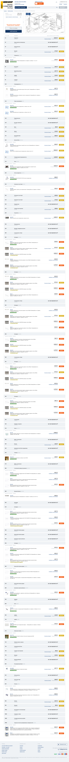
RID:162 (11, 570)
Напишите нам (63, 744)
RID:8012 (11, 472)
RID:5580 (11, 188)
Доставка (21, 745)
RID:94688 (12, 668)
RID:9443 (11, 253)
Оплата (21, 747)
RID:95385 (12, 144)
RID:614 (11, 247)
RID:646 (11, 484)
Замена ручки (22, 751)
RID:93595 (12, 623)
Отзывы (60, 4)
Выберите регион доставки (19, 4)
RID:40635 (12, 111)
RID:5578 (11, 217)
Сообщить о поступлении (53, 89)
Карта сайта (4, 753)
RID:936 (11, 688)
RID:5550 (11, 88)
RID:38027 (12, 150)
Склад (39, 750)
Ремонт (39, 751)
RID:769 (11, 432)
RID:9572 (11, 338)
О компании (40, 745)
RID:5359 (11, 94)
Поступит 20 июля (48, 38)
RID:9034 (11, 727)
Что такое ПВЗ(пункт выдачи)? (7, 745)
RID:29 (11, 241)
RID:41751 (12, 105)
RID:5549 (11, 59)
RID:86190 (12, 177)
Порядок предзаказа (5, 748)
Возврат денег (4, 751)
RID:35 (11, 478)
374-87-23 (63, 1)
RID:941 (11, 259)
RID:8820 (11, 576)
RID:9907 (11, 495)
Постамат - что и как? (5, 747)
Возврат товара (4, 750)
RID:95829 (12, 592)
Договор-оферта (41, 747)
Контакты (65, 4)
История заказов (23, 750)
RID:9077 (11, 264)
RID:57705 (12, 635)
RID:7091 (11, 165)
